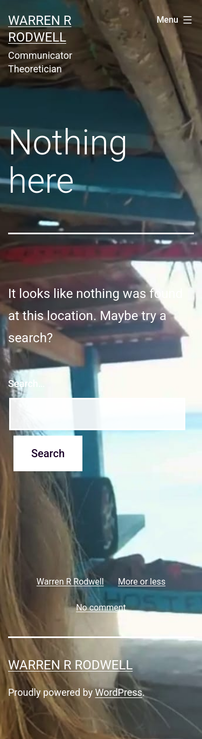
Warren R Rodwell (70, 665)
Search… (26, 383)
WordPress (118, 692)
